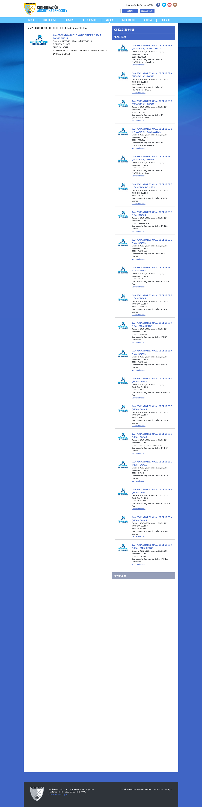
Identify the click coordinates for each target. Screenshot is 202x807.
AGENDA (109, 20)
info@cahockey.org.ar (57, 794)
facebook (158, 4)
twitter (163, 4)
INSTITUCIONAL (49, 20)
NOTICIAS (148, 20)
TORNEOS (69, 20)
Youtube (169, 4)
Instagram (174, 4)
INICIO (31, 20)
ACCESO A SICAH (147, 10)
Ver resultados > (138, 65)
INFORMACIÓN (128, 20)
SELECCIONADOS (90, 20)
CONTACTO (165, 20)
